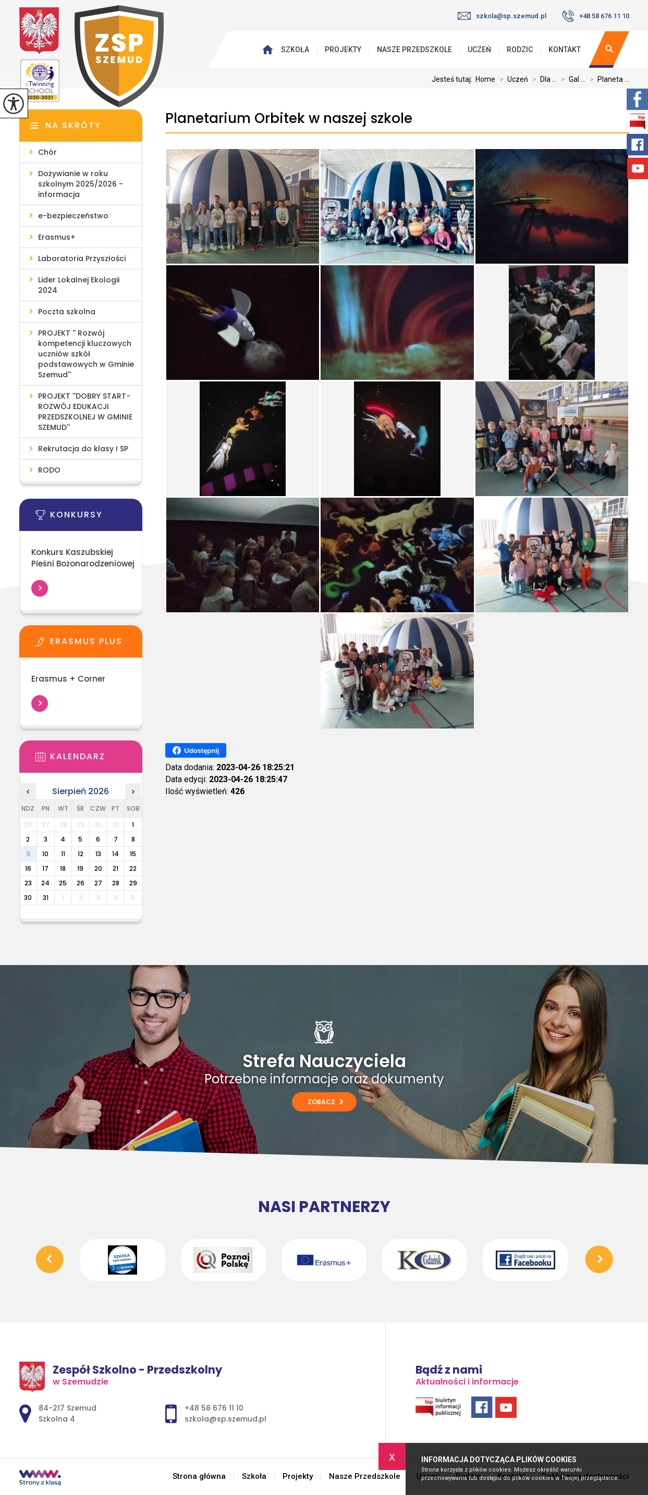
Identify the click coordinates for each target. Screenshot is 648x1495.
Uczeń (479, 49)
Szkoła (295, 49)
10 (45, 853)
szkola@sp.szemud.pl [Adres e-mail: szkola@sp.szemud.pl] (225, 1419)
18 (63, 868)
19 (80, 868)
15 (133, 853)
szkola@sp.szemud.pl (502, 16)
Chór (47, 152)
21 (115, 868)
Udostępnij (196, 750)
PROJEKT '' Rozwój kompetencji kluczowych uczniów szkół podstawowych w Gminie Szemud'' (86, 354)
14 (115, 853)
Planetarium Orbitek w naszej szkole (288, 118)
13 (98, 853)
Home (485, 79)
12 (80, 853)
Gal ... (571, 79)
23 (28, 883)
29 (133, 883)
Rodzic (520, 49)
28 (115, 883)
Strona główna (270, 49)
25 (63, 883)
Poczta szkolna (66, 311)
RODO (49, 470)
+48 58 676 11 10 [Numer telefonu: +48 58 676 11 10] (214, 1408)
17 (45, 868)
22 (133, 868)
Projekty (343, 49)
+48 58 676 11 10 (595, 16)
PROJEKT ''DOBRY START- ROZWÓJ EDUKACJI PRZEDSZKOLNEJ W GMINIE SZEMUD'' (85, 412)
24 (45, 883)
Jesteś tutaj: (453, 79)
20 (98, 868)
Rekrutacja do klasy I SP (83, 448)
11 (63, 853)
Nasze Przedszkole (414, 49)
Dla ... (542, 79)
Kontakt (564, 49)
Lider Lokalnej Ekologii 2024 (78, 285)
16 (28, 868)
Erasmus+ (56, 237)
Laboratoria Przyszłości (82, 258)
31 (45, 897)
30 (28, 897)
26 (80, 883)
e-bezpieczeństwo (73, 216)
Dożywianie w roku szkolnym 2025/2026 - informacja (80, 184)
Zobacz (326, 1101)
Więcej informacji (39, 588)
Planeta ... (607, 79)
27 (98, 883)
